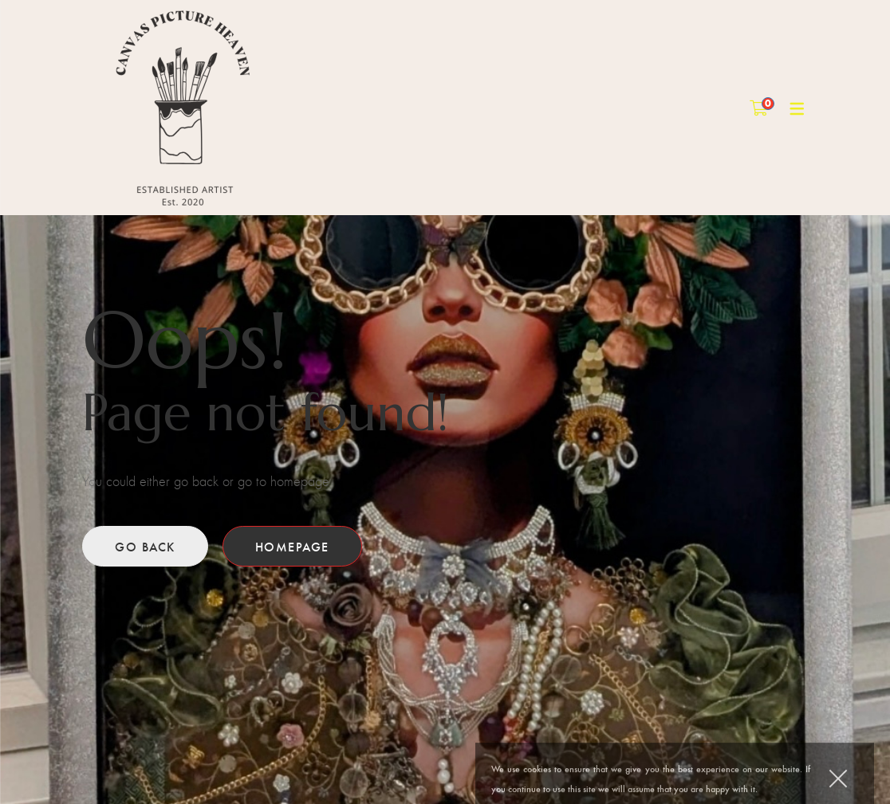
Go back (145, 546)
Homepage (292, 546)
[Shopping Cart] (759, 107)
